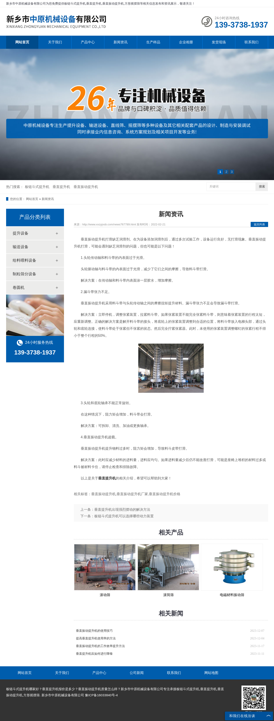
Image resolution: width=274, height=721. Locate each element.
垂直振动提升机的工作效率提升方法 (100, 646)
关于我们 (55, 42)
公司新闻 (137, 673)
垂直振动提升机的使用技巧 (94, 630)
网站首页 (22, 42)
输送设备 (20, 247)
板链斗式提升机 (37, 187)
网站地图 (211, 673)
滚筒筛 (168, 595)
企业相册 (186, 42)
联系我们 (251, 42)
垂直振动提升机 (86, 187)
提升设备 (20, 233)
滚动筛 (105, 595)
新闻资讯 (121, 42)
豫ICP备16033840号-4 (101, 695)
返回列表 (259, 224)
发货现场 (219, 42)
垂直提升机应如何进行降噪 (94, 653)
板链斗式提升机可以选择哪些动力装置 (124, 516)
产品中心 (88, 42)
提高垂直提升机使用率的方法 (96, 638)
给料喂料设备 (24, 260)
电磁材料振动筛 (232, 595)
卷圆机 (18, 287)
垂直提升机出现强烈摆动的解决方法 (122, 509)
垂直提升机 (61, 187)
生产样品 (153, 42)
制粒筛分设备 (24, 274)
